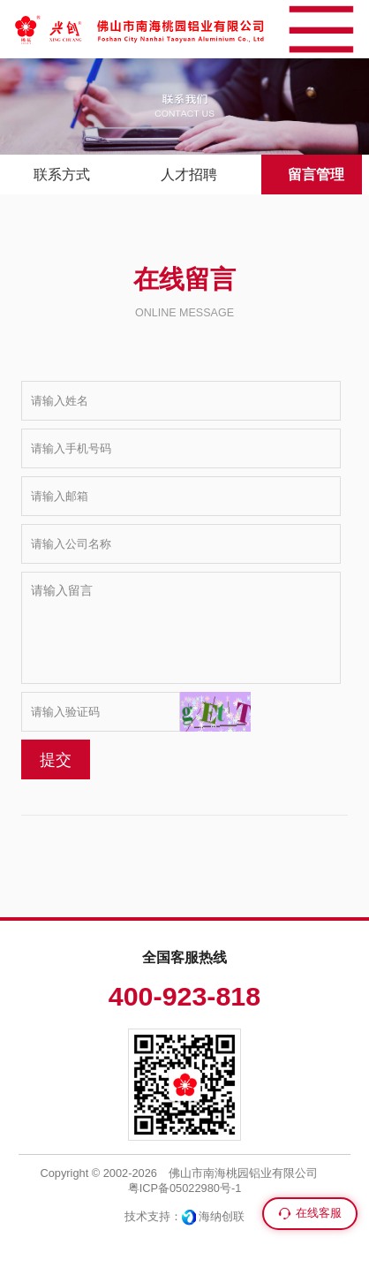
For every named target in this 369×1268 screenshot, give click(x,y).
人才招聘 (189, 174)
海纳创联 (222, 1216)
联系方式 (62, 174)
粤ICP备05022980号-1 (185, 1188)
